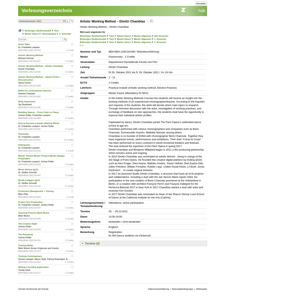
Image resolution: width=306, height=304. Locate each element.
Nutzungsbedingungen (182, 289)
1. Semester (160, 39)
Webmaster (201, 289)
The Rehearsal (25, 234)
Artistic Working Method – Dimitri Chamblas (41, 66)
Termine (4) (92, 243)
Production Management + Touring (36, 191)
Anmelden (201, 3)
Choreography (49, 34)
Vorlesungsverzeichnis (46, 10)
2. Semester (160, 42)
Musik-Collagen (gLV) (29, 180)
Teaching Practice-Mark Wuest (34, 213)
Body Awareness (27, 101)
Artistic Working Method (31, 55)
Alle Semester (161, 36)
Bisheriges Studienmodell (38, 30)
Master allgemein (142, 36)
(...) (81, 45)
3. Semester (65, 34)
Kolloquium (24, 145)
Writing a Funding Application (33, 267)
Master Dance (32, 34)
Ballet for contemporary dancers (35, 90)
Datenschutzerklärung (158, 289)
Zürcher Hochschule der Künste (33, 289)
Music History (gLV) (28, 169)
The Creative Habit (28, 224)
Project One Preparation (30, 202)
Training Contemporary (30, 256)
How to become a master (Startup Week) (39, 123)
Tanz (56, 30)
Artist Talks (24, 44)
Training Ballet (26, 245)
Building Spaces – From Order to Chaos (38, 112)
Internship (23, 134)
